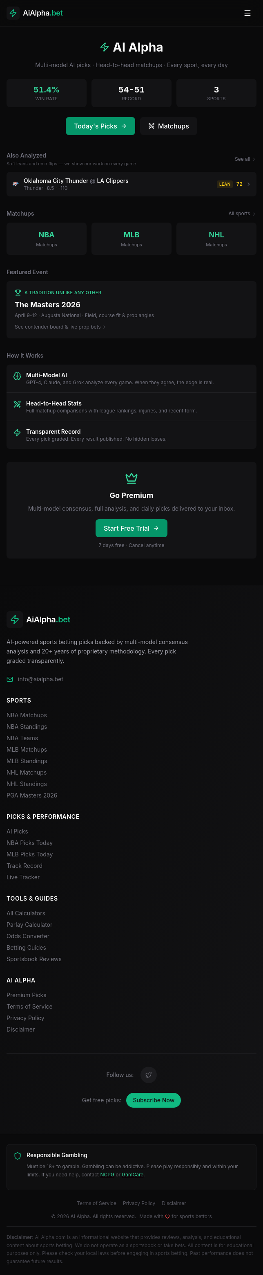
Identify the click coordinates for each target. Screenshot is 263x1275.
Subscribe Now (153, 1100)
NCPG (107, 1174)
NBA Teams (22, 737)
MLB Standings (27, 760)
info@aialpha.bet (40, 679)
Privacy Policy (26, 1017)
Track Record (24, 865)
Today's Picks (100, 126)
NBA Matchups (27, 715)
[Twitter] (148, 1075)
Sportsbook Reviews (34, 958)
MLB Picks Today (30, 854)
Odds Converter (28, 936)
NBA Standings (27, 726)
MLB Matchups (27, 749)
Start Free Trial (131, 528)
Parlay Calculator (29, 924)
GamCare (132, 1174)
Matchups (168, 126)
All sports (242, 213)
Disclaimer (21, 1029)
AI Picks (17, 831)
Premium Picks (27, 994)
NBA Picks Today (30, 842)
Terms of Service (30, 1006)
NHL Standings (27, 783)
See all (245, 159)
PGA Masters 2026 (32, 795)
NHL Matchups (27, 772)
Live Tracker (23, 877)
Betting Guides (26, 947)
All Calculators (26, 913)
